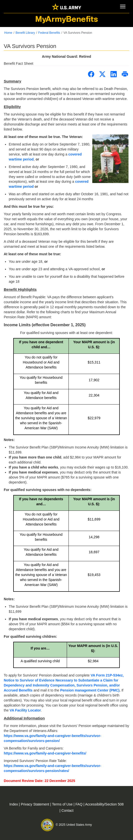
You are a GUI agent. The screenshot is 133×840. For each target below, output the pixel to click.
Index (14, 804)
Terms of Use (63, 804)
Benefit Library (25, 32)
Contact (68, 810)
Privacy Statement (35, 804)
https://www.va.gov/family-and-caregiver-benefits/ (45, 753)
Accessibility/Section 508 (104, 804)
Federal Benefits (49, 32)
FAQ (80, 804)
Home (8, 32)
